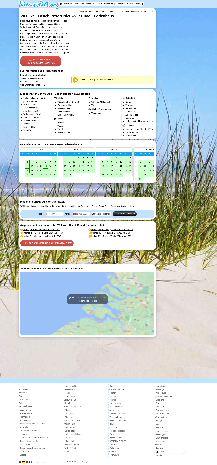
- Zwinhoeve (69, 389)
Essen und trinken (117, 414)
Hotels (67, 393)
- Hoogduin (23, 434)
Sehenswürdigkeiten (73, 406)
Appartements (25, 410)
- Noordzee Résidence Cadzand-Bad (34, 437)
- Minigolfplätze (71, 441)
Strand (88, 4)
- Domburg (114, 455)
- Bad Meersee (25, 420)
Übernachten (79, 4)
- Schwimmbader (116, 389)
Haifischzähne (115, 407)
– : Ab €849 (42, 236)
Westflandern (161, 417)
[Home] (61, 4)
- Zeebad (22, 455)
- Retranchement (162, 410)
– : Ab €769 (110, 233)
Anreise (41, 214)
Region (130, 4)
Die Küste (159, 427)
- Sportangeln (115, 403)
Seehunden (114, 410)
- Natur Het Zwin (162, 414)
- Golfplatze (114, 396)
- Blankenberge (161, 438)
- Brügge (158, 420)
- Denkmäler (69, 413)
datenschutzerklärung (54, 462)
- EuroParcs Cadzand (28, 431)
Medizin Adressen (117, 431)
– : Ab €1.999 (111, 236)
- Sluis (157, 403)
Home (21, 386)
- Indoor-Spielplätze (72, 434)
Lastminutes (69, 396)
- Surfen (112, 400)
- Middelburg (160, 393)
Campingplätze (25, 413)
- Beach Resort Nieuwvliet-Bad (32, 424)
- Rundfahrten (70, 427)
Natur (66, 451)
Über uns (159, 448)
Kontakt (158, 455)
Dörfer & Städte (71, 448)
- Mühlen (68, 417)
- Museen (68, 410)
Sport (111, 386)
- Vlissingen (160, 389)
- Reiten (112, 393)
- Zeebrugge (160, 434)
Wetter (137, 4)
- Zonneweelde (70, 386)
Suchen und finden (125, 214)
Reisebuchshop (116, 438)
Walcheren (114, 448)
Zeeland (113, 444)
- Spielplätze (69, 431)
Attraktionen (69, 424)
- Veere (112, 451)
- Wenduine (160, 441)
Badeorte (23, 393)
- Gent (157, 424)
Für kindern (24, 400)
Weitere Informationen (35, 85)
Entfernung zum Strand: (135, 129)
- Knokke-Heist (161, 431)
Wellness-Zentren (71, 445)
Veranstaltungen (110, 4)
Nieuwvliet (68, 4)
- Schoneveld (24, 444)
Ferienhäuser (24, 417)
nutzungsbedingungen (40, 462)
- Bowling (68, 438)
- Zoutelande (160, 386)
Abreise (68, 214)
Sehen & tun (97, 4)
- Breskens (159, 400)
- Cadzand (159, 407)
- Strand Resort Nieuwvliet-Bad (32, 448)
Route (112, 424)
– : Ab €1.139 (43, 233)
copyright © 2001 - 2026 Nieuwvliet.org (75, 462)
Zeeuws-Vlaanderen (163, 396)
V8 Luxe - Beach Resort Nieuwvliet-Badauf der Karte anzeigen (87, 299)
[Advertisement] (177, 71)
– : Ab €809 (41, 229)
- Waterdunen (24, 451)
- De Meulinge (25, 427)
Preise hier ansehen (41, 61)
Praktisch (122, 4)
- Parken (113, 427)
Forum (112, 434)
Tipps (21, 396)
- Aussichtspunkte (72, 420)
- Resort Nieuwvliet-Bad (29, 441)
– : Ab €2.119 (112, 229)
